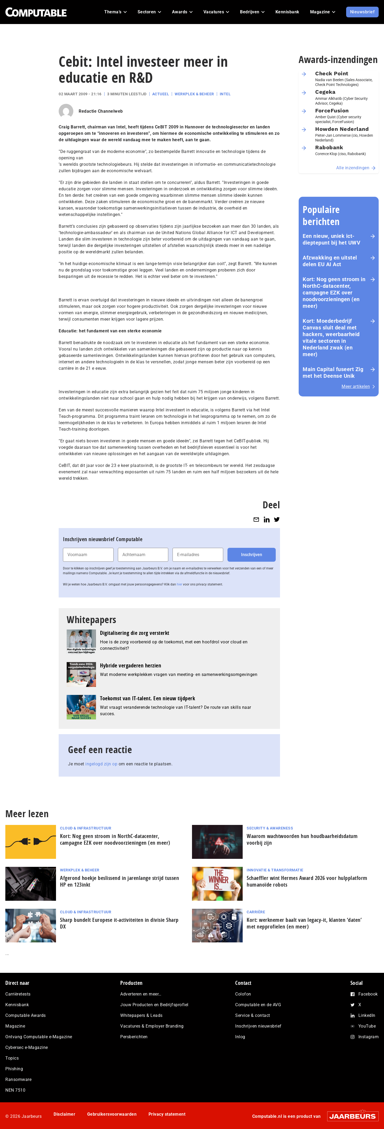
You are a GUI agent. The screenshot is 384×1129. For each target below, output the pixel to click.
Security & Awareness (270, 828)
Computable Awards (25, 1015)
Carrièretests (18, 994)
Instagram (368, 1036)
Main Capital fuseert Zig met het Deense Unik (333, 372)
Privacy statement (167, 1114)
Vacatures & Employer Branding (152, 1026)
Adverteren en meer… (141, 994)
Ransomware (18, 1079)
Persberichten (134, 1036)
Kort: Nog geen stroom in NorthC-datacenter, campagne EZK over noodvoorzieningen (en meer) (334, 292)
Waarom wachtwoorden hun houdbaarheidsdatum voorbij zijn (302, 839)
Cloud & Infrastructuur (85, 828)
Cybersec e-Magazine (26, 1047)
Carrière (256, 912)
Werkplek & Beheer (194, 94)
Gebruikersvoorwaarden (112, 1114)
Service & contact (252, 1015)
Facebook (368, 994)
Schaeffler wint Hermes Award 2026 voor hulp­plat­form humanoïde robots (307, 881)
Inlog (240, 1036)
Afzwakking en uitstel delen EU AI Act (330, 261)
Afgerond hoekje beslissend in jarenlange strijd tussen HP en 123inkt (119, 881)
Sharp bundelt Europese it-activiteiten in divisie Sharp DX (119, 923)
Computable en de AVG (258, 1004)
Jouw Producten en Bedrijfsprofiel (154, 1004)
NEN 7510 (15, 1090)
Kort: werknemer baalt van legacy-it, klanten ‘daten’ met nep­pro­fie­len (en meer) (304, 923)
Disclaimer (64, 1114)
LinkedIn (366, 1015)
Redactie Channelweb (101, 111)
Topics (12, 1058)
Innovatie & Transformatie (275, 870)
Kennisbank (17, 1004)
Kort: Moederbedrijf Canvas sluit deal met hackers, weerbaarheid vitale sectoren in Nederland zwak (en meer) (331, 337)
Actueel (160, 94)
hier (179, 584)
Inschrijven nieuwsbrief (258, 1026)
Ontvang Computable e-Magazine (38, 1036)
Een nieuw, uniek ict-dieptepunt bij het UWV (331, 239)
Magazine (15, 1026)
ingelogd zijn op (101, 763)
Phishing (14, 1068)
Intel (225, 94)
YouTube (367, 1026)
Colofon (243, 994)
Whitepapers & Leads (141, 1015)
